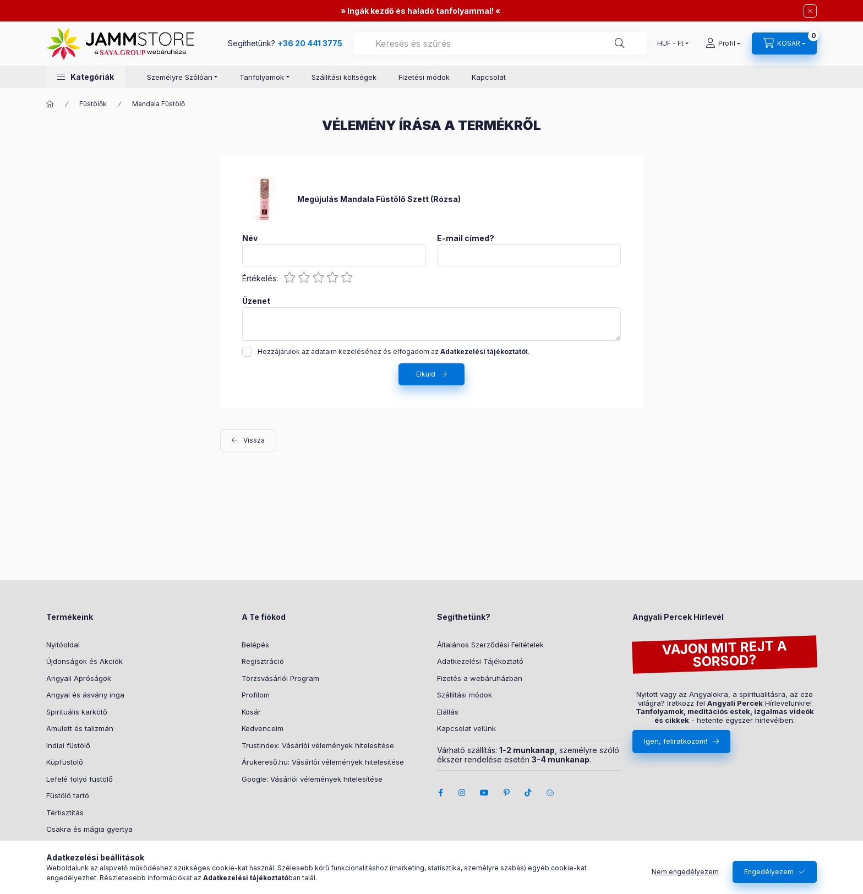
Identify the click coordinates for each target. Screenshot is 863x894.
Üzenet (256, 301)
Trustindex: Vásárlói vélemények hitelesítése (318, 745)
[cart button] (784, 43)
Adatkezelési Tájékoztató (480, 661)
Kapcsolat (489, 77)
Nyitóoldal (63, 644)
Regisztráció (263, 661)
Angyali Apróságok (78, 678)
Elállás (447, 711)
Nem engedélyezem (685, 872)
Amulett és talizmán (79, 728)
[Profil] (723, 43)
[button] (85, 77)
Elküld (425, 374)
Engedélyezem (769, 872)
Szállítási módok (464, 694)
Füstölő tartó (67, 795)
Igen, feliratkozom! (675, 741)
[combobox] (500, 43)
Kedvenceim (262, 728)
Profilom (256, 694)
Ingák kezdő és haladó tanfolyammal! (420, 10)
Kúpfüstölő (64, 761)
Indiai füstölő (68, 745)
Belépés (255, 644)
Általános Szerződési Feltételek (490, 644)
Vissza (254, 440)
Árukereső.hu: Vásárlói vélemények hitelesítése (323, 761)
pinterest (506, 793)
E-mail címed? (465, 238)
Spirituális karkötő (76, 711)
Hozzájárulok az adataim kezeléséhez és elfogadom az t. (393, 351)
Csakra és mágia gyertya (89, 829)
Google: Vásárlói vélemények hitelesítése (312, 779)
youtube (484, 793)
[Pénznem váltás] (670, 43)
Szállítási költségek (344, 77)
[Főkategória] (50, 104)
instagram (462, 793)
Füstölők (93, 104)
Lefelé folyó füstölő (79, 779)
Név (250, 238)
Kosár (251, 711)
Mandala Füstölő (158, 104)
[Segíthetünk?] (620, 43)
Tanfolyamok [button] (261, 77)
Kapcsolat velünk (466, 728)
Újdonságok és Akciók (84, 661)
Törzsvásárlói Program (280, 678)
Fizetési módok (424, 77)
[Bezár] (810, 11)
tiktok (528, 793)
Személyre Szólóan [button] (179, 77)
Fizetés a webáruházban (479, 678)
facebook (440, 793)
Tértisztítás (65, 812)
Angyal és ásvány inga (85, 694)
